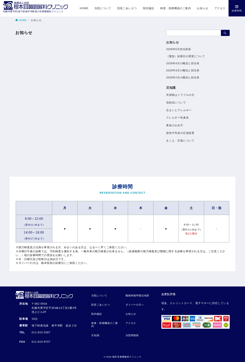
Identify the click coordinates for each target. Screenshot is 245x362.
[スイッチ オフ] (237, 8)
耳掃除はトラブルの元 (180, 94)
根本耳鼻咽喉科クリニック (126, 356)
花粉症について (176, 102)
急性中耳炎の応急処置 (180, 132)
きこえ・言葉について (180, 140)
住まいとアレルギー (179, 110)
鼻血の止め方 (174, 125)
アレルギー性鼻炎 (177, 117)
